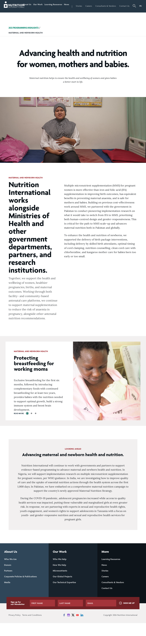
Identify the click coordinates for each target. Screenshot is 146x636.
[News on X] (73, 628)
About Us (28, 12)
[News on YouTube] (77, 628)
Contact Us (125, 12)
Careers (93, 6)
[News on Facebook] (64, 628)
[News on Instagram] (68, 628)
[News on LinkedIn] (82, 628)
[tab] (27, 425)
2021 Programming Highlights (25, 39)
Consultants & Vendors (106, 12)
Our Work (39, 12)
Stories (84, 6)
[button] (134, 12)
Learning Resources (53, 12)
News (70, 6)
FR (140, 6)
